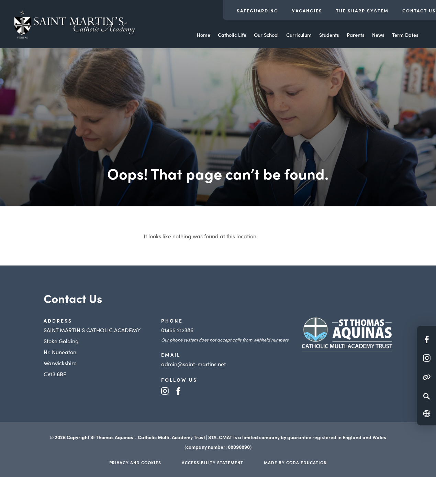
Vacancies (307, 10)
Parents (356, 34)
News (378, 34)
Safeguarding (257, 10)
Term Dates (405, 34)
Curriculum (299, 34)
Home (203, 34)
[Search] (426, 396)
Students (329, 34)
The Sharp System (362, 10)
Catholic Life (232, 34)
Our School (266, 34)
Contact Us (419, 10)
